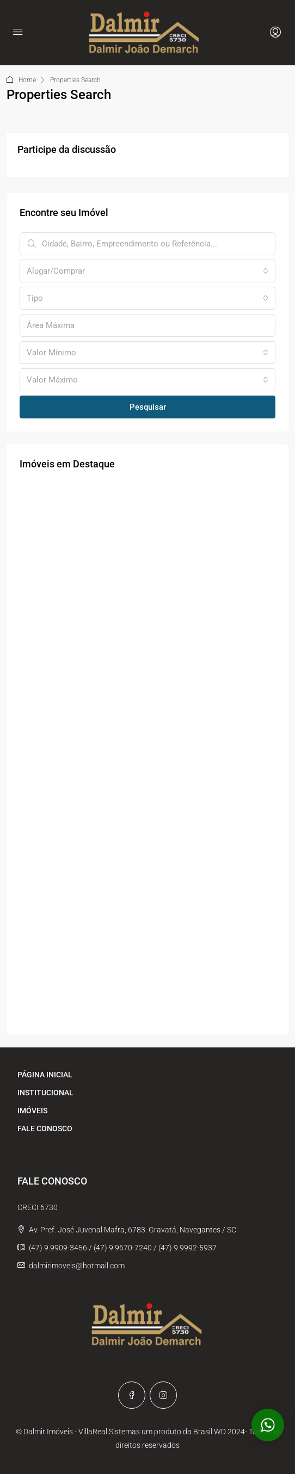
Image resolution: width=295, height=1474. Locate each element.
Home (27, 80)
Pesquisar (148, 407)
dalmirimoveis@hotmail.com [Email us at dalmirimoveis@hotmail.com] (77, 1265)
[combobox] (147, 271)
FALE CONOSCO (44, 1128)
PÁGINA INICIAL (44, 1074)
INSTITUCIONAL (45, 1092)
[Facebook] (131, 1395)
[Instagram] (163, 1395)
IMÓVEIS (32, 1110)
